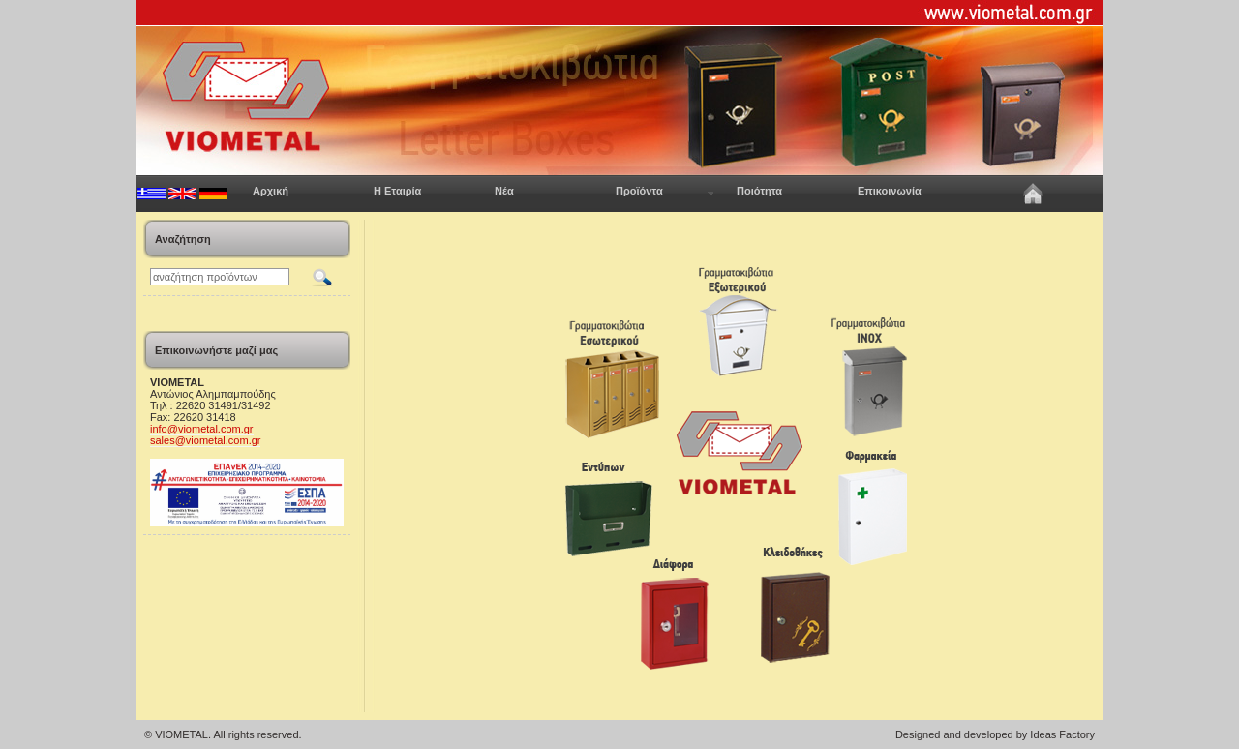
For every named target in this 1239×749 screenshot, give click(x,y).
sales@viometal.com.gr (205, 440)
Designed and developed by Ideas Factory (995, 734)
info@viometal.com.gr (202, 428)
